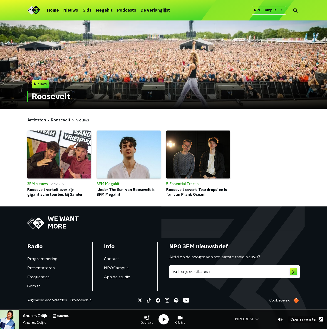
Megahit (104, 10)
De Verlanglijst (155, 10)
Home (53, 10)
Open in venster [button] (306, 319)
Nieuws (70, 10)
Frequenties (38, 277)
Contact (111, 259)
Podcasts (126, 10)
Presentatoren (41, 268)
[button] (147, 319)
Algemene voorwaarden (47, 300)
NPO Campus (269, 10)
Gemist (33, 286)
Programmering (42, 259)
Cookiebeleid (279, 300)
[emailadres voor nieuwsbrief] (234, 271)
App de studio (117, 277)
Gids (86, 10)
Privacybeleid (81, 300)
